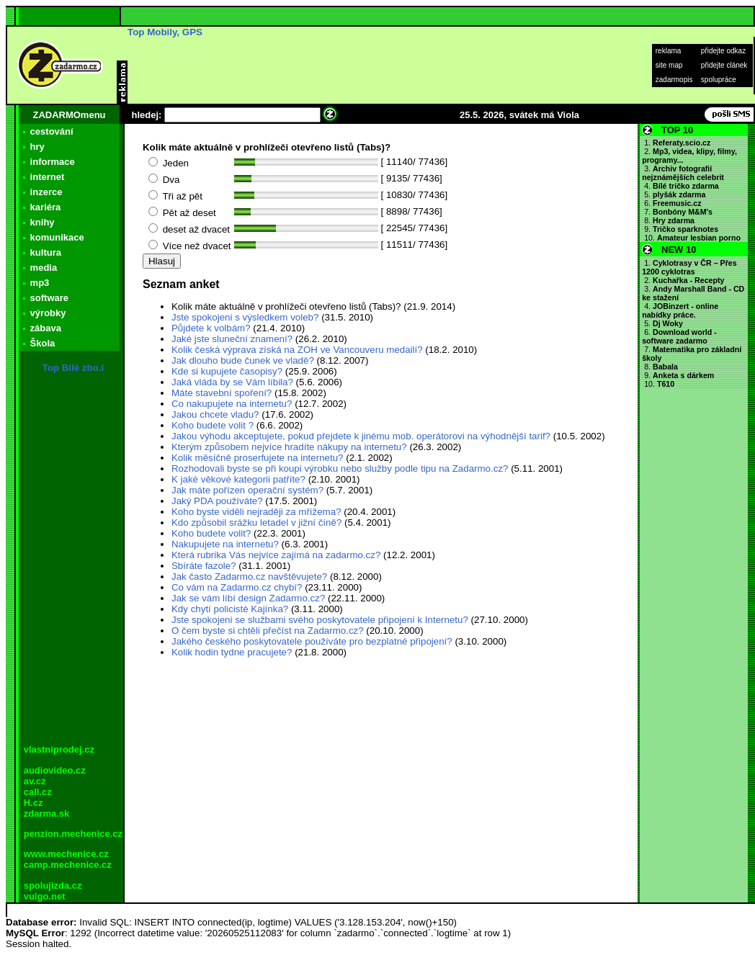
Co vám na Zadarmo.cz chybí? (237, 587)
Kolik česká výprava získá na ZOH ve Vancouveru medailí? (297, 349)
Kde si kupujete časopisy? (226, 371)
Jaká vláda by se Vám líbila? (232, 382)
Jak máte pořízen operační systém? (247, 490)
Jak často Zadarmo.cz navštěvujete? (249, 576)
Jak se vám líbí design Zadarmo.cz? (248, 598)
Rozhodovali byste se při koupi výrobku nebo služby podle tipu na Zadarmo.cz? (340, 468)
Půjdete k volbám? (211, 328)
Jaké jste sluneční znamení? (231, 338)
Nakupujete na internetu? (225, 544)
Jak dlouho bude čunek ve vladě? (242, 360)
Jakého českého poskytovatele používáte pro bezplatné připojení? (311, 641)
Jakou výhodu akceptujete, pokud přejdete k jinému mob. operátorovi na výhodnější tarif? (362, 436)
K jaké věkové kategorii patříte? (238, 479)
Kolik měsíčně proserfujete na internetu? (257, 457)
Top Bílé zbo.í (73, 367)
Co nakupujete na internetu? (231, 403)
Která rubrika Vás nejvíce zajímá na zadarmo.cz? (275, 555)
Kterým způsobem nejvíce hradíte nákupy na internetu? (289, 446)
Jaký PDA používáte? (217, 501)
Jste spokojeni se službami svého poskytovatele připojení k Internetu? (319, 619)
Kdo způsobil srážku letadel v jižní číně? (256, 522)
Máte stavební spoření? (221, 392)
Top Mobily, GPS (165, 32)
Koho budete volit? (211, 533)
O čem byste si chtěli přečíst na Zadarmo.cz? (267, 630)
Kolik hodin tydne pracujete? (231, 652)
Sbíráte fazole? (203, 565)
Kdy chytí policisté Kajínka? (229, 609)
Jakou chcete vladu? (215, 414)
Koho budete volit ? (212, 425)
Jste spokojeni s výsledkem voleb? (244, 317)
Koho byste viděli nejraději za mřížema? (256, 511)
